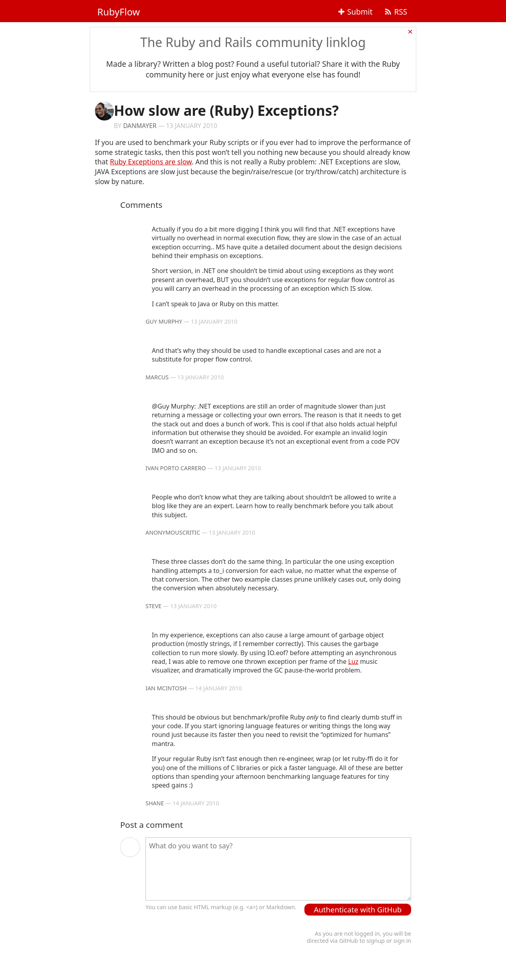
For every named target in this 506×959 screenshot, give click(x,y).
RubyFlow (118, 11)
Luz (353, 661)
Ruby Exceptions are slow (151, 161)
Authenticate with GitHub (358, 909)
